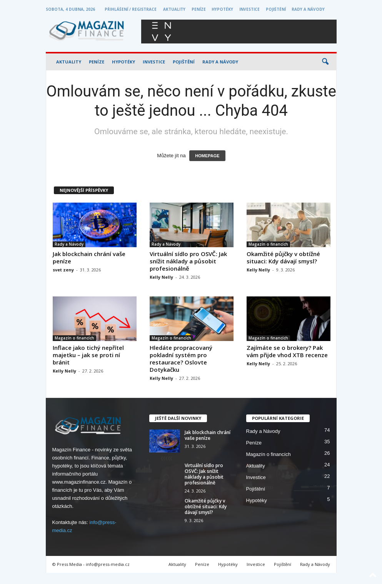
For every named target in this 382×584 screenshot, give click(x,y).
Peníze (199, 9)
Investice (249, 9)
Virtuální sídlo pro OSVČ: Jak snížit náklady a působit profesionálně (188, 261)
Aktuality (174, 9)
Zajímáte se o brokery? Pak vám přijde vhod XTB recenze (287, 351)
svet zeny (63, 270)
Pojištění (276, 9)
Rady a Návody (308, 9)
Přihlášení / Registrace (131, 9)
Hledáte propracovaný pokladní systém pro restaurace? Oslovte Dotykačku (181, 358)
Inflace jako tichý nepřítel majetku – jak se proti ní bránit (88, 355)
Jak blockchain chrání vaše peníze (89, 257)
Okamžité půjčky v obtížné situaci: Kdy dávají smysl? (283, 257)
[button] (325, 61)
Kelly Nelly (161, 277)
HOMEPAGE (207, 155)
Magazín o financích (268, 244)
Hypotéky (222, 9)
